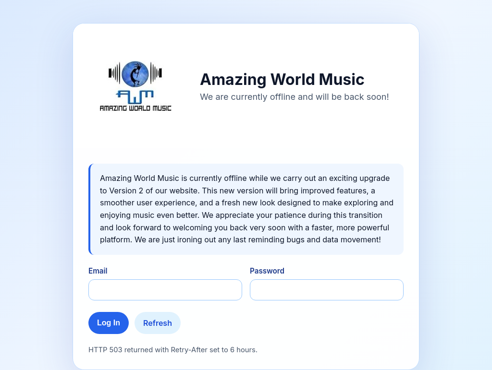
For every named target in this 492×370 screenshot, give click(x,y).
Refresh (157, 323)
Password (267, 270)
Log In (108, 323)
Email (98, 270)
